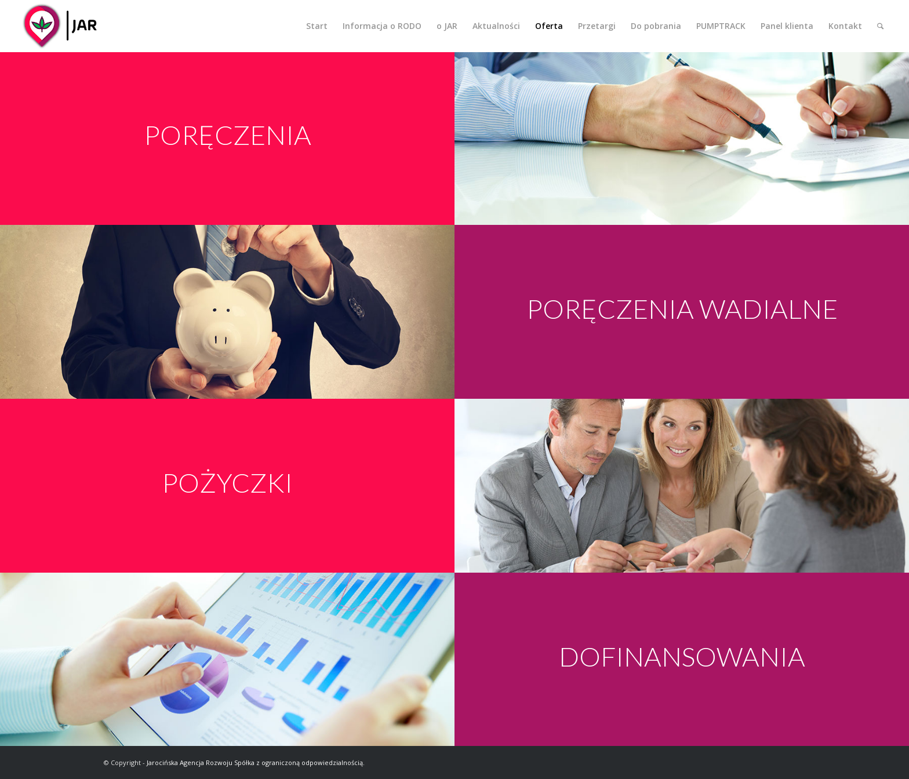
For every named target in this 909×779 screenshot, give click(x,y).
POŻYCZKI (227, 482)
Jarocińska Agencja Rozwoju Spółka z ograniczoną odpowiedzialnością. (256, 762)
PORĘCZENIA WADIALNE (682, 309)
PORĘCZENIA (227, 135)
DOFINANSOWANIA (682, 656)
